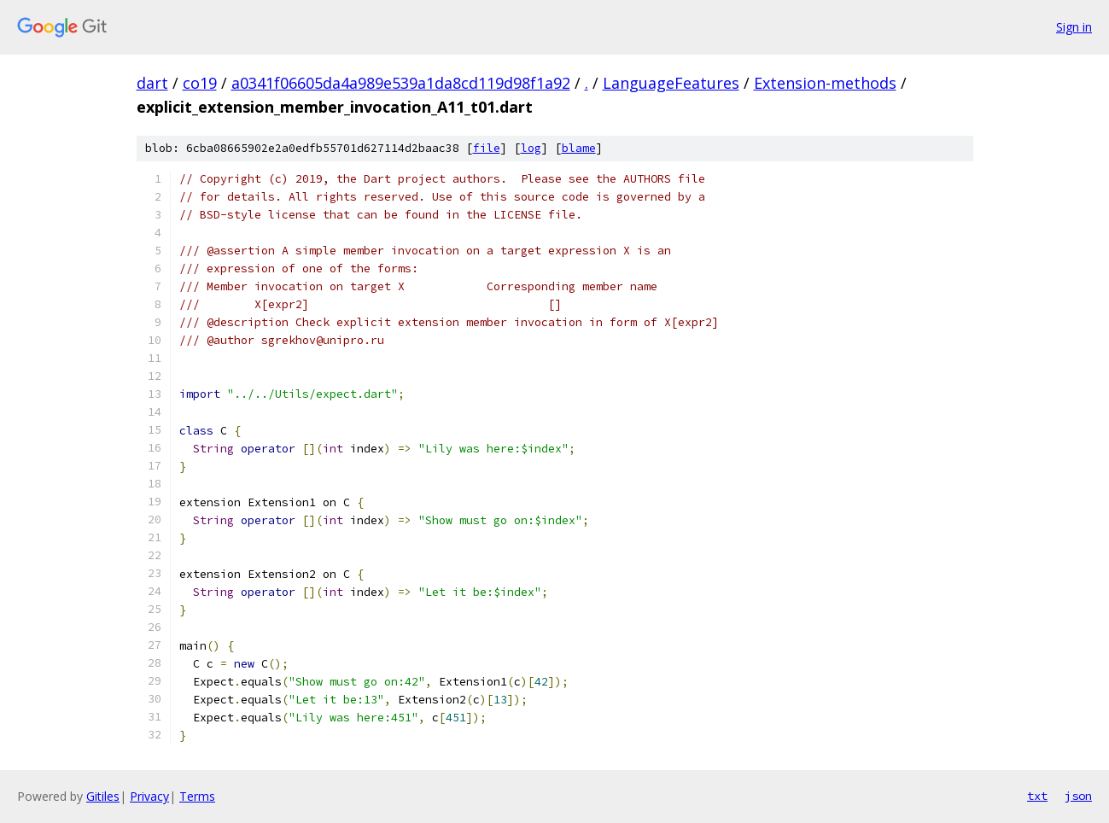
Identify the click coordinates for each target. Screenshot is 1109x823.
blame (579, 148)
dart (152, 83)
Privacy (149, 796)
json (1078, 795)
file (486, 148)
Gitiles (103, 796)
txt (1037, 795)
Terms (197, 796)
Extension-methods (825, 83)
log (531, 148)
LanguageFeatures (671, 83)
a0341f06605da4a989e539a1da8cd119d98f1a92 (400, 83)
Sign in (1074, 27)
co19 (200, 83)
